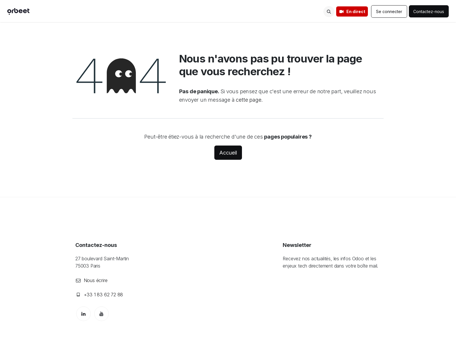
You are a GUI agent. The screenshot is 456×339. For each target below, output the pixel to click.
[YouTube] (101, 313)
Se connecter (389, 11)
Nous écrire (96, 280)
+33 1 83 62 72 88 (103, 294)
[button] (328, 11)
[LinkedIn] (83, 313)
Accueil (228, 153)
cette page (248, 99)
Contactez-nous (429, 11)
